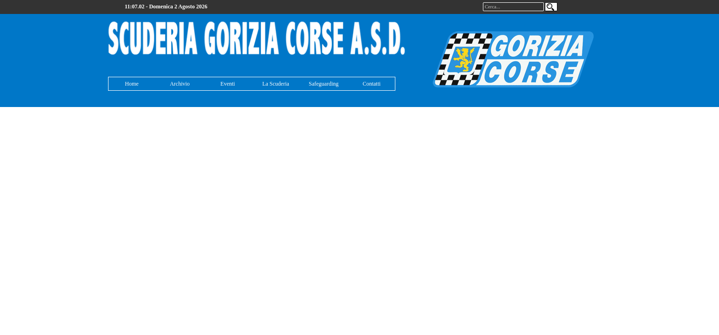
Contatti (372, 83)
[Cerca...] (513, 6)
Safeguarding (324, 83)
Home (131, 83)
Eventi (227, 83)
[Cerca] (551, 6)
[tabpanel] (257, 39)
